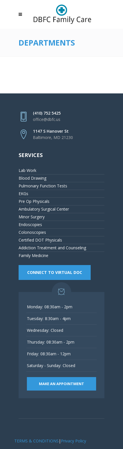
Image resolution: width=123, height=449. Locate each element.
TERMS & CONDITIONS (36, 441)
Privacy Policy (73, 441)
